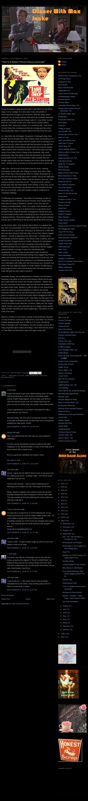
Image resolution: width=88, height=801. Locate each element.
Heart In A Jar (63, 137)
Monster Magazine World (67, 399)
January (66, 629)
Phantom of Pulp (64, 202)
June (65, 613)
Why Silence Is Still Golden (72, 568)
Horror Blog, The (64, 146)
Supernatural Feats (69, 583)
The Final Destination (70, 602)
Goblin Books (63, 353)
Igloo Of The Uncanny (66, 379)
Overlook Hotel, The (65, 190)
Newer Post (5, 599)
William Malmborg (65, 267)
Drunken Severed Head (67, 335)
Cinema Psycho (64, 99)
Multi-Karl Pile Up (64, 182)
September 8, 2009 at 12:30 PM (22, 427)
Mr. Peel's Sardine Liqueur (68, 179)
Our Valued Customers (66, 185)
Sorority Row (67, 580)
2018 (63, 494)
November (67, 527)
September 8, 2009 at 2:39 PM (22, 503)
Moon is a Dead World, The (68, 402)
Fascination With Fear (66, 120)
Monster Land (63, 397)
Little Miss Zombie (65, 161)
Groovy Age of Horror (66, 364)
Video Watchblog (64, 255)
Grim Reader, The (65, 131)
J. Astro (10, 554)
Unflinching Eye (64, 247)
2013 (63, 507)
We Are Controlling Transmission (70, 261)
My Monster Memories (66, 405)
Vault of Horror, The (65, 438)
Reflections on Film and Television (71, 414)
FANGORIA (62, 117)
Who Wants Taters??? (66, 264)
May (65, 616)
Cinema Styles (63, 102)
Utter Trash (62, 249)
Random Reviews (64, 214)
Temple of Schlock (65, 241)
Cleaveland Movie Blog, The (68, 105)
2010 (63, 517)
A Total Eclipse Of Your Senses (73, 564)
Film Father (62, 123)
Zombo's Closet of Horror (67, 441)
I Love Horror (63, 376)
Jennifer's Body (68, 561)
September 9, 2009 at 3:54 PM (22, 548)
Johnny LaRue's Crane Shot (68, 152)
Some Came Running (66, 235)
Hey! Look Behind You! (66, 140)
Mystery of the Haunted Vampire (70, 408)
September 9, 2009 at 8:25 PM (22, 590)
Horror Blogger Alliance (67, 149)
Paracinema (62, 196)
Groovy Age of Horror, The (68, 134)
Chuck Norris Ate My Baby (68, 94)
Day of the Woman (65, 329)
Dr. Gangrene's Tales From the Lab (71, 332)
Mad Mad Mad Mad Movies (68, 394)
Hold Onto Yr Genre (65, 143)
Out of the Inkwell (64, 188)
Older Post (50, 599)
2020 (63, 487)
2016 (63, 500)
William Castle (7, 377)
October (66, 530)
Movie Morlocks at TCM (67, 176)
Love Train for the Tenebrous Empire (71, 391)
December (67, 524)
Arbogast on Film (64, 82)
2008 (63, 634)
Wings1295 (11, 432)
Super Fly (66, 552)
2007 (63, 637)
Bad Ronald (62, 85)
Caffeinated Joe (64, 91)
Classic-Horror (63, 326)
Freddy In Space (64, 129)
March (65, 623)
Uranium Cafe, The (65, 435)
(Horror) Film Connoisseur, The (69, 76)
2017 (63, 497)
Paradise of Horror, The (67, 199)
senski (9, 390)
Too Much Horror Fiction (67, 432)
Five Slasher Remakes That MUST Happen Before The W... (73, 573)
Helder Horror (63, 367)
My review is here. (14, 460)
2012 (63, 511)
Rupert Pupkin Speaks (66, 220)
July (64, 609)
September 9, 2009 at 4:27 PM (22, 571)
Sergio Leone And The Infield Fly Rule (72, 226)
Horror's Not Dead (65, 373)
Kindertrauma (63, 155)
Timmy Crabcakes (14, 509)
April (65, 619)
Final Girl (61, 126)
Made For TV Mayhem (66, 164)
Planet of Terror (64, 205)
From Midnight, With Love (67, 350)
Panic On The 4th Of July (67, 193)
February (66, 626)
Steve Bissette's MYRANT (68, 238)
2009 (63, 521)
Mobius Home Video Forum (68, 173)
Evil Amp (61, 338)
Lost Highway (63, 388)
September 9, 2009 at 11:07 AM (22, 532)
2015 (63, 504)
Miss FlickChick (64, 170)
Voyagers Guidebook (66, 258)
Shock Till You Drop (65, 232)
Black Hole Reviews (65, 88)
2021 (63, 484)
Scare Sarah (63, 223)
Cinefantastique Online (66, 97)
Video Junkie (63, 252)
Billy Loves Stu (63, 317)
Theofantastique (64, 429)
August (66, 606)
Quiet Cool (62, 208)
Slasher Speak (63, 420)
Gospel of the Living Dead (68, 361)
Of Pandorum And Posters (72, 543)
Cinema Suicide (64, 323)
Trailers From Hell (65, 244)
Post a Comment (7, 595)
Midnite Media (63, 167)
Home (28, 599)
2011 (63, 514)
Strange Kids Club (65, 423)
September (67, 534)
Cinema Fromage (64, 320)
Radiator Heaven (64, 211)
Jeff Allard (10, 470)
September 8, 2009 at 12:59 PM (22, 464)
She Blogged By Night (66, 229)
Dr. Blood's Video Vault (66, 114)
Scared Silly (62, 417)
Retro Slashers (63, 217)
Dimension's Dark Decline (72, 592)
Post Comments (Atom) (20, 604)
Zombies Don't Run (65, 270)
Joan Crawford (31, 375)
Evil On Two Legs (64, 341)
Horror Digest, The (65, 370)
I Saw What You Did (16, 375)
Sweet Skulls (63, 426)
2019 (63, 490)
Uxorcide (43, 375)
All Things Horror (64, 79)
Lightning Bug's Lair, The (67, 158)
